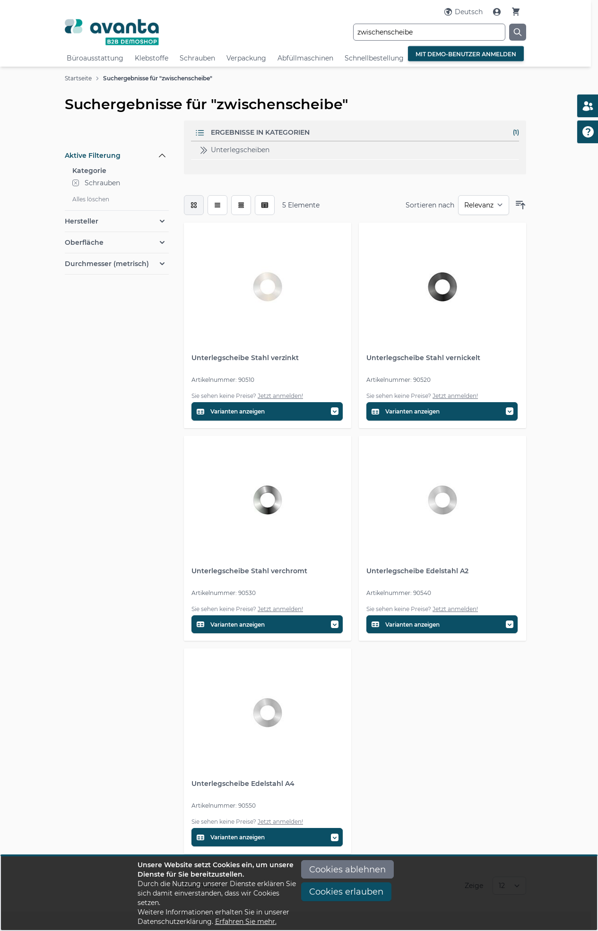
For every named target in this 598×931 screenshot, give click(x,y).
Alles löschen (90, 199)
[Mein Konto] (497, 12)
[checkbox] (194, 205)
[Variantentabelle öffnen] (267, 411)
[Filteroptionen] (117, 133)
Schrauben (197, 58)
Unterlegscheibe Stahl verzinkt (245, 357)
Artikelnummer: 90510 (222, 379)
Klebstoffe (151, 58)
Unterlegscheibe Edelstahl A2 (417, 571)
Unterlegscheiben (234, 150)
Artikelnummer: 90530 (223, 592)
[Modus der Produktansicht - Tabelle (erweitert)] (265, 205)
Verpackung (246, 58)
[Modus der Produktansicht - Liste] (217, 205)
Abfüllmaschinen (305, 58)
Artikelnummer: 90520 (398, 379)
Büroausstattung (95, 58)
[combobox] (429, 32)
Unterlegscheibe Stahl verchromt (249, 571)
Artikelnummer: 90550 (223, 805)
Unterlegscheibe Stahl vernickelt (423, 357)
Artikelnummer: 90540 (398, 592)
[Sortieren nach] (483, 205)
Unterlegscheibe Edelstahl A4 (243, 783)
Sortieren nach (430, 205)
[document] (299, 893)
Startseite (78, 78)
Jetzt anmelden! (280, 395)
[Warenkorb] (515, 12)
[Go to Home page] (141, 31)
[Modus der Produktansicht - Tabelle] (241, 205)
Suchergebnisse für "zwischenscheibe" (157, 78)
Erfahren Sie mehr (245, 921)
